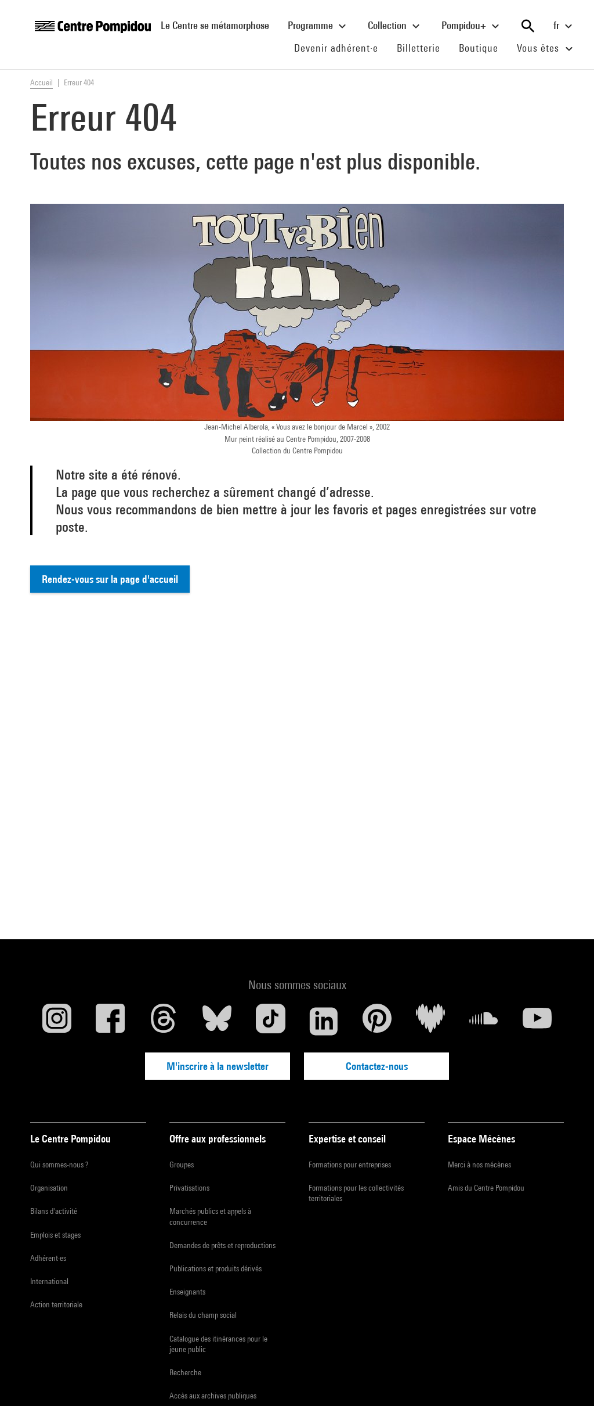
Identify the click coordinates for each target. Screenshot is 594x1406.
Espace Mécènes (481, 1139)
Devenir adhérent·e (340, 47)
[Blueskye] (217, 1021)
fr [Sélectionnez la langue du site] (564, 26)
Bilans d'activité (53, 1211)
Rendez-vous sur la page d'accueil (110, 579)
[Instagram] (57, 1021)
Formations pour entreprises (350, 1164)
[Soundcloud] (483, 1021)
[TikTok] (270, 1021)
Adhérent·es (48, 1258)
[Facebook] (110, 1021)
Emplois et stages (55, 1234)
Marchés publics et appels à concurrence (210, 1216)
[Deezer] (430, 1021)
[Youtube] (537, 1021)
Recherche (185, 1372)
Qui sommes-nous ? (59, 1164)
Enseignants (187, 1291)
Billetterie (418, 48)
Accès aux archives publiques (212, 1395)
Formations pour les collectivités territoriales (356, 1193)
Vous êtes (546, 49)
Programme (318, 26)
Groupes (181, 1164)
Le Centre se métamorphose (219, 25)
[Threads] (163, 1021)
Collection (395, 26)
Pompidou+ (471, 26)
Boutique (483, 47)
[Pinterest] (377, 1021)
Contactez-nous (377, 1066)
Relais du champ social (203, 1315)
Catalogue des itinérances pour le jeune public (218, 1344)
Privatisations (189, 1187)
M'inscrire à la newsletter (217, 1066)
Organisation (49, 1187)
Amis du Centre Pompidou (486, 1187)
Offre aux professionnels (217, 1139)
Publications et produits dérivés (215, 1268)
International (49, 1281)
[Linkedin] (323, 1021)
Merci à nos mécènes (479, 1164)
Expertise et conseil (347, 1139)
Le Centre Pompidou (70, 1139)
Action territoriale (56, 1304)
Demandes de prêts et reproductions (222, 1245)
